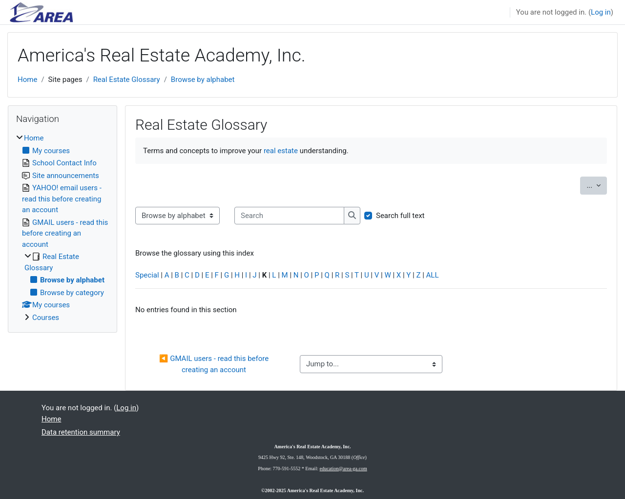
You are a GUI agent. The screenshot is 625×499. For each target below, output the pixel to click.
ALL (432, 275)
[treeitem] (62, 228)
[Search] (289, 216)
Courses (45, 317)
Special (147, 275)
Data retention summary (81, 432)
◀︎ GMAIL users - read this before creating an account (215, 364)
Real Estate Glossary (126, 79)
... (596, 185)
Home (27, 79)
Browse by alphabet (203, 79)
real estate (281, 150)
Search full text (400, 215)
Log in (601, 12)
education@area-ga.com (343, 468)
